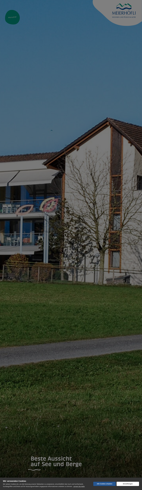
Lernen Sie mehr (79, 486)
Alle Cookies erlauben (104, 484)
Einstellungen (128, 484)
